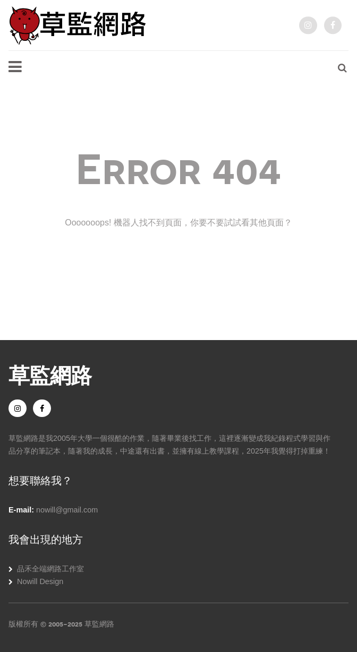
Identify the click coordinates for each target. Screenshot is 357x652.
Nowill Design (40, 581)
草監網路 (49, 374)
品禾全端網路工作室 (50, 568)
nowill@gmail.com (67, 510)
